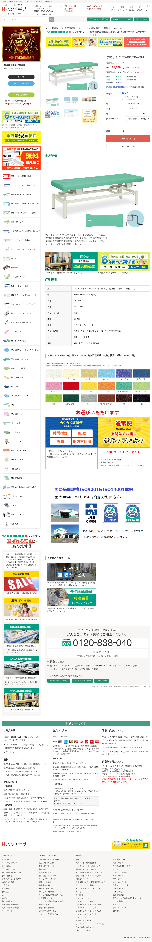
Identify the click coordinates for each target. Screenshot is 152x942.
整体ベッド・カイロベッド (86, 869)
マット (115, 869)
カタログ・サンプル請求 (122, 19)
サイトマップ (7, 911)
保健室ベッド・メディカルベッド (89, 905)
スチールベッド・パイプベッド (88, 908)
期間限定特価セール (46, 866)
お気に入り (6, 892)
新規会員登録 (21, 95)
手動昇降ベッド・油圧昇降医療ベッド (66, 28)
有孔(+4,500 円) (131, 96)
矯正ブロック (118, 863)
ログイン (21, 77)
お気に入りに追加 (128, 146)
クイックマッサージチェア (86, 914)
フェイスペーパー (120, 872)
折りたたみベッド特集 (47, 876)
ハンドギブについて (9, 863)
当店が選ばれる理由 (46, 863)
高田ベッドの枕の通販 (10, 908)
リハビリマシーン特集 (47, 879)
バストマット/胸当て (84, 930)
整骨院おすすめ (45, 885)
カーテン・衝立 (119, 888)
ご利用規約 (6, 866)
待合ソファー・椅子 (120, 885)
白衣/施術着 (117, 892)
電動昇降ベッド (82, 879)
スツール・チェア (120, 882)
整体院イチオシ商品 (46, 888)
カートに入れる (128, 138)
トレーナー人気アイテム (48, 914)
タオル (115, 905)
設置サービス (112, 118)
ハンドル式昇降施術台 (92, 28)
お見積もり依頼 (141, 19)
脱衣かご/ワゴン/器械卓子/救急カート (127, 898)
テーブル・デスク (120, 908)
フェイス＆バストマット (85, 927)
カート (4, 895)
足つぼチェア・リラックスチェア (89, 911)
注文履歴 (5, 888)
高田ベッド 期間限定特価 (86, 863)
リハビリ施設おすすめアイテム (51, 895)
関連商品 (116, 911)
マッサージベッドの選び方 (49, 860)
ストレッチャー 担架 (84, 901)
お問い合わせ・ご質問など (98, 19)
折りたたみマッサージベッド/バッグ (90, 872)
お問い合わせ (7, 876)
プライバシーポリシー (10, 869)
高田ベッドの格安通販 (10, 905)
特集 (77, 860)
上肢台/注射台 (118, 901)
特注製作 (42, 869)
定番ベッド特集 (45, 872)
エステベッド (81, 917)
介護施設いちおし (46, 898)
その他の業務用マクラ (121, 866)
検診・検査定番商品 (46, 908)
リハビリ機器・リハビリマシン (88, 888)
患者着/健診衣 (118, 895)
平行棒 (78, 892)
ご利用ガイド (7, 885)
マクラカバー (118, 879)
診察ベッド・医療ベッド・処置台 (89, 876)
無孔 (127, 93)
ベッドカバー (118, 876)
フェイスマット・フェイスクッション (90, 924)
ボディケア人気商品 (46, 892)
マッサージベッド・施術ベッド (88, 866)
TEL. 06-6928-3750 (97, 652)
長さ (108, 109)
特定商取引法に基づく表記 (12, 872)
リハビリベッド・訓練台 (85, 885)
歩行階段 (79, 895)
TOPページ (6, 860)
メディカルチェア (83, 898)
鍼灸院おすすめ (45, 905)
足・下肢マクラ (119, 860)
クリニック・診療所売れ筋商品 (51, 901)
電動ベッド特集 (45, 882)
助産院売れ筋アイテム (47, 911)
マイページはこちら (21, 83)
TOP (47, 28)
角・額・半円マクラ (83, 921)
